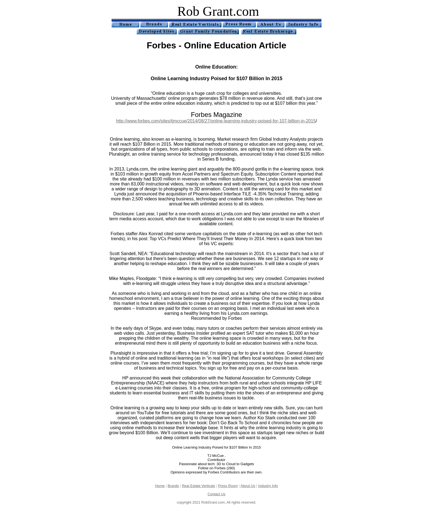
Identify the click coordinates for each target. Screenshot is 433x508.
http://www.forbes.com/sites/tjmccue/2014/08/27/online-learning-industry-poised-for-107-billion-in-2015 (216, 121)
